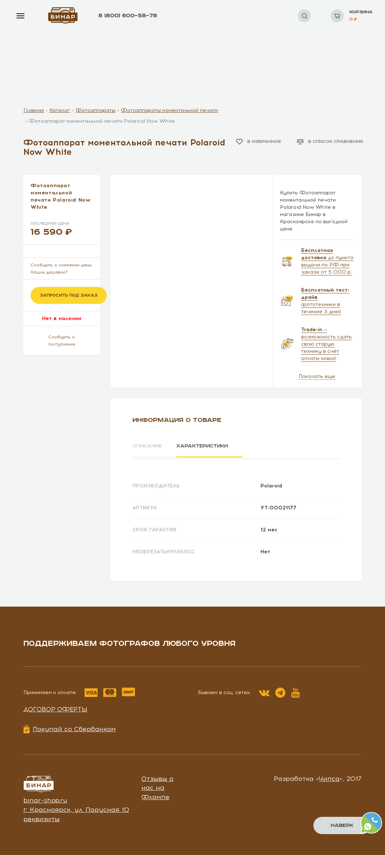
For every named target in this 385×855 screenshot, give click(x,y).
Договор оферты (55, 708)
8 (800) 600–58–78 (127, 15)
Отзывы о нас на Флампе (157, 786)
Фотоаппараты (96, 110)
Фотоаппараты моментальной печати (169, 110)
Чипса (329, 777)
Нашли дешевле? (49, 272)
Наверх (342, 825)
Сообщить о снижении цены (61, 265)
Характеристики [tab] (207, 446)
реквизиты (41, 818)
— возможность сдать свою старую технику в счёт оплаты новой (326, 344)
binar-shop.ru (45, 799)
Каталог (59, 110)
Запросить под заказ (69, 295)
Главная (33, 110)
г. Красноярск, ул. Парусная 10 (76, 809)
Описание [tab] (148, 446)
